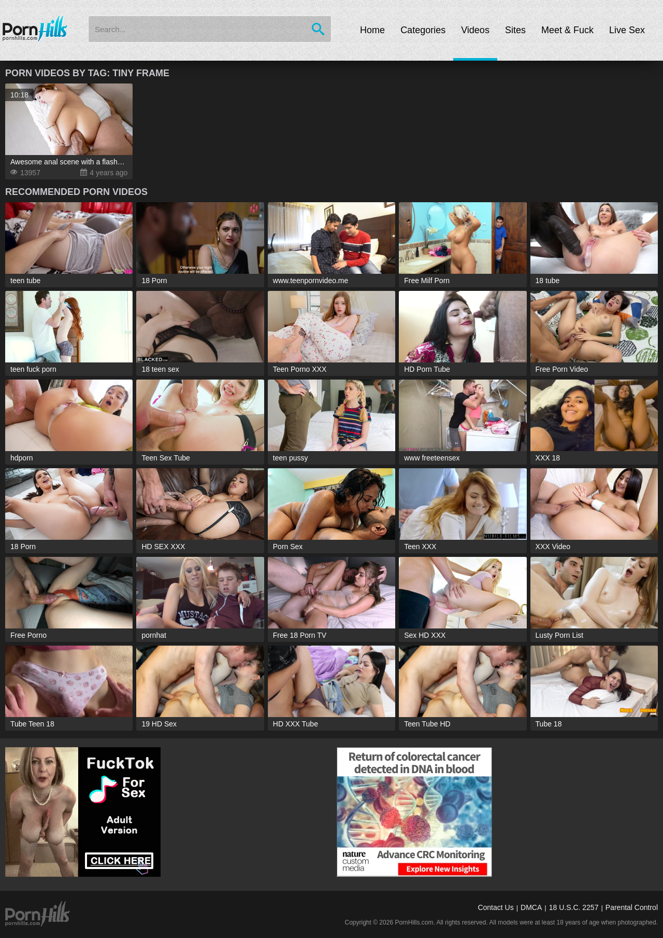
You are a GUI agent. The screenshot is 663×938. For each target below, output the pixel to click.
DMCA (531, 907)
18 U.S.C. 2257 (574, 907)
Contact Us (495, 907)
